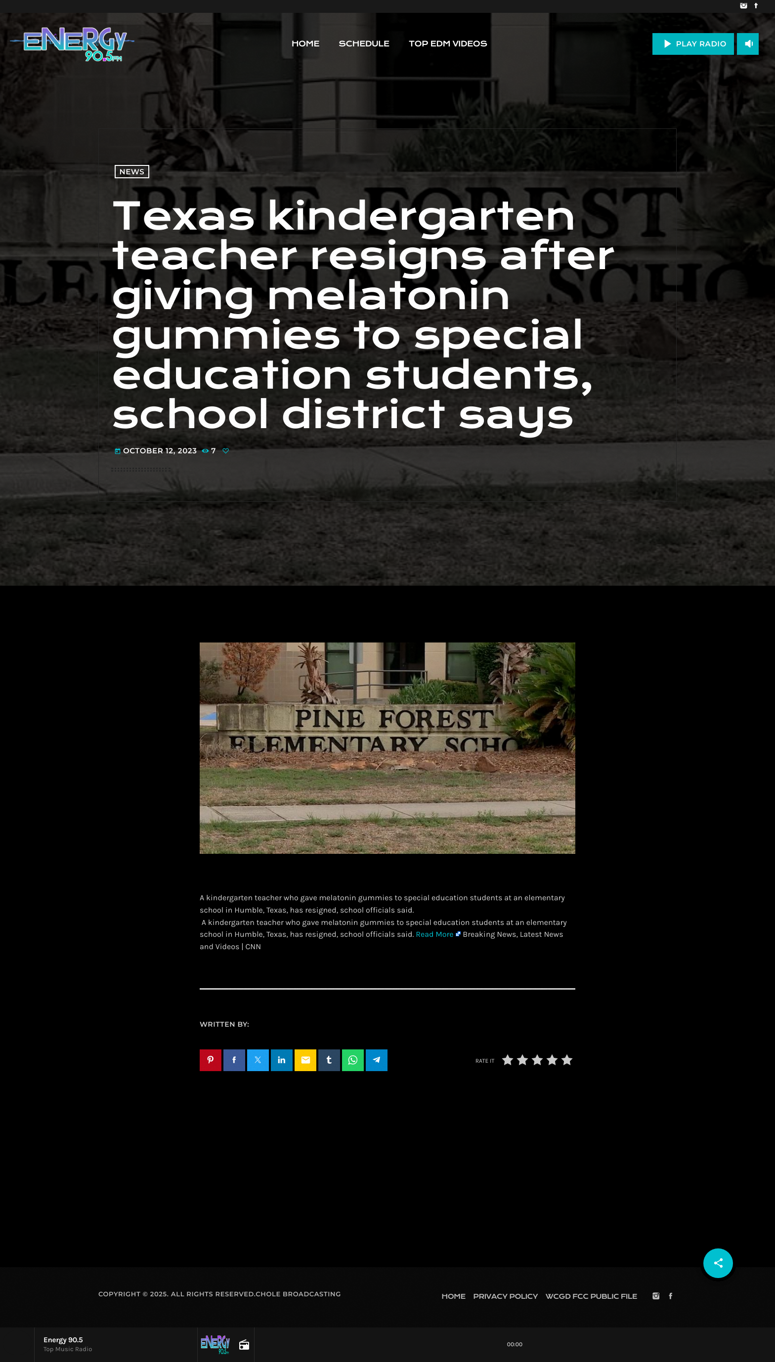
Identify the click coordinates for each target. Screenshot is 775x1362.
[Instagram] (743, 6)
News (132, 171)
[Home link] (72, 44)
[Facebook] (756, 6)
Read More (434, 934)
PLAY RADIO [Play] (693, 44)
